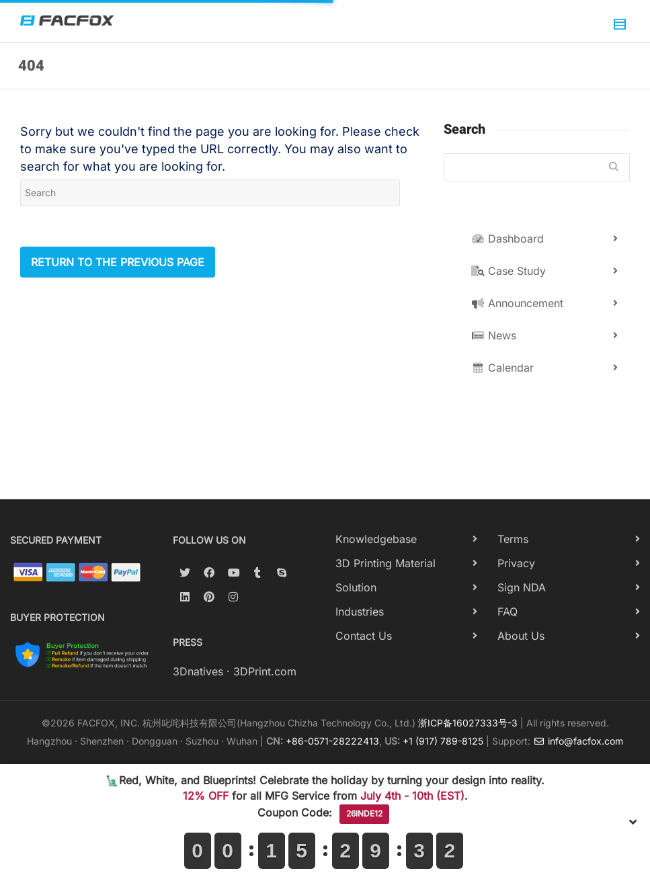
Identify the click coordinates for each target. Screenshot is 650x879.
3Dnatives (198, 671)
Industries (359, 611)
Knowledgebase (376, 539)
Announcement (517, 303)
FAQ (507, 611)
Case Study (508, 271)
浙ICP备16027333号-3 (468, 722)
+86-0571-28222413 (332, 741)
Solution (355, 587)
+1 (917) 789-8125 (443, 741)
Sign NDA (521, 587)
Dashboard (507, 238)
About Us (520, 635)
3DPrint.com (264, 671)
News (493, 335)
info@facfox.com (578, 741)
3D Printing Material (385, 563)
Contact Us (363, 635)
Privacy (516, 563)
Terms (512, 539)
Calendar (502, 367)
